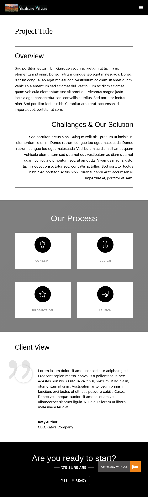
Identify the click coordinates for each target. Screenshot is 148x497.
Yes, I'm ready (74, 480)
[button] (135, 466)
